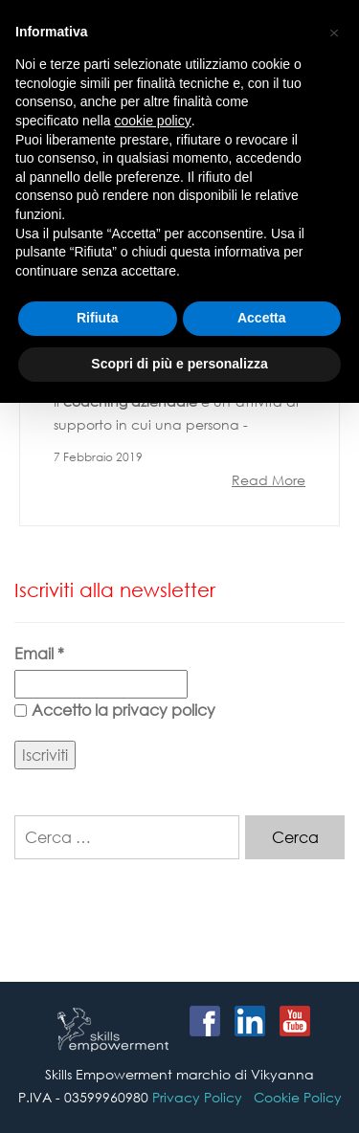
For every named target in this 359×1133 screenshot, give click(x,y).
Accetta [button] (261, 317)
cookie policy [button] (153, 120)
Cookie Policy (298, 1097)
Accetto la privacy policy (114, 710)
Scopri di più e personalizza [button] (179, 363)
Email (39, 653)
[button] (334, 30)
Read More (268, 480)
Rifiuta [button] (98, 317)
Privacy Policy (197, 1097)
